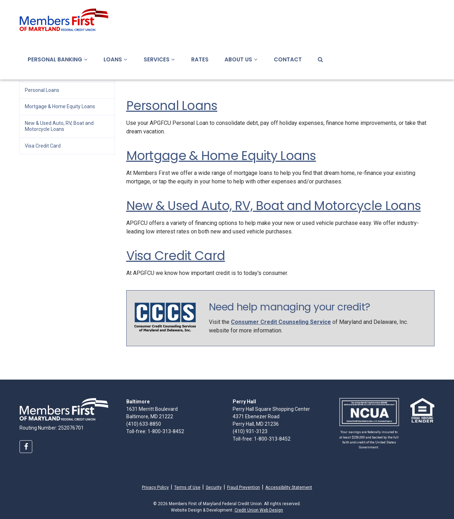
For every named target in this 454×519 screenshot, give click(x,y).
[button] (85, 59)
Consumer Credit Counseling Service (281, 322)
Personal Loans (171, 105)
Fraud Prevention (243, 487)
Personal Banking (58, 59)
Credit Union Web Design (258, 510)
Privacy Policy (155, 487)
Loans (115, 59)
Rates (200, 59)
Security (214, 487)
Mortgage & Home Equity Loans (221, 155)
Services (159, 59)
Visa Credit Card (175, 255)
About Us (241, 59)
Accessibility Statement (288, 487)
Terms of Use (187, 487)
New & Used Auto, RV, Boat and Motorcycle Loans (273, 205)
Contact (288, 59)
